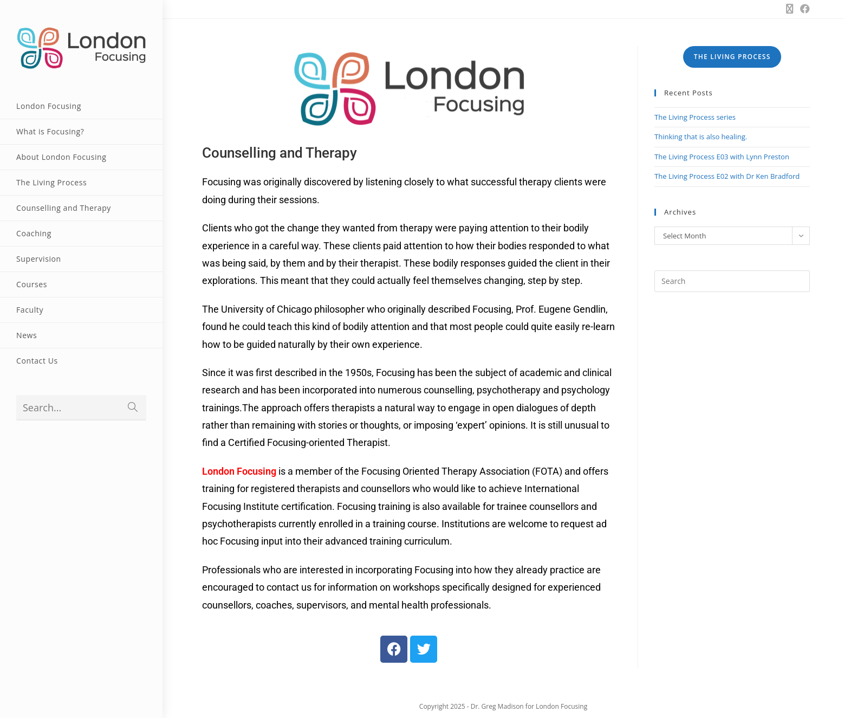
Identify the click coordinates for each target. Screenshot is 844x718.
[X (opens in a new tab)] (790, 8)
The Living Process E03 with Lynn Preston (721, 156)
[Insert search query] (732, 281)
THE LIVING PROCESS (732, 56)
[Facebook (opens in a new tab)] (803, 8)
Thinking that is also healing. (700, 136)
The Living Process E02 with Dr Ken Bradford (727, 176)
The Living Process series (695, 117)
